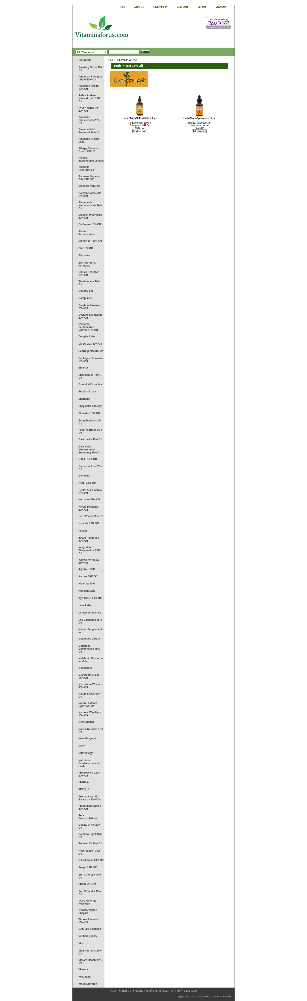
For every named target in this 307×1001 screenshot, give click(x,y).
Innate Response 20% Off (88, 539)
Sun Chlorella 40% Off (89, 876)
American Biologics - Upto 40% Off (90, 78)
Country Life (86, 290)
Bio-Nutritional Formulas (87, 264)
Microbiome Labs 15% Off (89, 676)
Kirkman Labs (86, 590)
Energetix (84, 398)
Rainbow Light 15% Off (90, 836)
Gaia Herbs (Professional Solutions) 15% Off (89, 449)
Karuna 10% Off (87, 576)
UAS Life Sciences (89, 928)
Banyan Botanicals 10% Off (89, 195)
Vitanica (83, 969)
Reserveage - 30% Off (89, 852)
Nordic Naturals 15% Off (90, 731)
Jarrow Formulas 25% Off (88, 561)
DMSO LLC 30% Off (90, 343)
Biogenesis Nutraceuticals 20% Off (90, 205)
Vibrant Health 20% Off (89, 962)
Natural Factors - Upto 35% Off (88, 705)
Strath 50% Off (87, 884)
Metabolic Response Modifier (90, 660)
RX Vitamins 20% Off (91, 860)
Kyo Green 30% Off (90, 598)
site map (202, 7)
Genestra (84, 475)
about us (138, 7)
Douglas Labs (86, 336)
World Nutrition (87, 983)
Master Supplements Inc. (90, 631)
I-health (83, 530)
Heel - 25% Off (87, 482)
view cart (221, 7)
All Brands (84, 59)
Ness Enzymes (87, 738)
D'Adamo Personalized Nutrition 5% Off (88, 327)
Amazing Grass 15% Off (90, 69)
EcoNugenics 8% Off (90, 351)
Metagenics (85, 667)
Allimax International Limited (91, 159)
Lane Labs (84, 605)
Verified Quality (87, 936)
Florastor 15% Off (89, 413)
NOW (81, 745)
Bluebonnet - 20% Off (89, 283)
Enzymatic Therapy (90, 406)
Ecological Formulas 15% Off (90, 360)
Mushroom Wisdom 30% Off (90, 686)
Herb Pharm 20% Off (90, 516)
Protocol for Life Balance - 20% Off (89, 798)
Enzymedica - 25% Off (89, 376)
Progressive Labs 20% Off (89, 774)
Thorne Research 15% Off (88, 921)
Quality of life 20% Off (89, 826)
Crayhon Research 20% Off (89, 307)
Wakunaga (84, 976)
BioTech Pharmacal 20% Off (90, 216)
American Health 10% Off (88, 87)
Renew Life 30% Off (90, 843)
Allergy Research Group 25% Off (88, 150)
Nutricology (85, 753)
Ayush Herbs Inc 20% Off (88, 109)
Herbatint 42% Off (89, 499)
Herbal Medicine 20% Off (88, 508)
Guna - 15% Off (87, 459)
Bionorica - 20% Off (90, 240)
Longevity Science (89, 612)
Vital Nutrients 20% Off (89, 952)
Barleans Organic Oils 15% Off (89, 178)
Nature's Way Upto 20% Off (89, 714)
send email (182, 7)
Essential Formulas (90, 384)
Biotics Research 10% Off (88, 274)
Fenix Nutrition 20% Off (90, 431)
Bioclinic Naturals (89, 185)
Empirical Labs (87, 391)
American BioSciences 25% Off (89, 120)
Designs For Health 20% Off (90, 316)
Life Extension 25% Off (90, 621)
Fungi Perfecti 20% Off (89, 422)
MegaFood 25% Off (89, 638)
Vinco (81, 943)
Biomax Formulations (86, 233)
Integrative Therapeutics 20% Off (89, 550)
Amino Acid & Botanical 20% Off (89, 131)
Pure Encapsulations (87, 817)
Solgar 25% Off (87, 867)
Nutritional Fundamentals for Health (89, 763)
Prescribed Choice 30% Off (89, 807)
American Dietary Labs (89, 140)
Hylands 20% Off (88, 523)
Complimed (85, 298)
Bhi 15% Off (85, 248)
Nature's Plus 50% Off (89, 695)
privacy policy (160, 7)
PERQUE (83, 789)
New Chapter (86, 721)
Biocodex (84, 255)
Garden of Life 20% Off (90, 468)
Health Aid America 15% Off (90, 492)
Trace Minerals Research (87, 902)
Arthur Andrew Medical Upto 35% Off (89, 98)
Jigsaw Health (87, 569)
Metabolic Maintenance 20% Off (89, 648)
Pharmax (83, 782)
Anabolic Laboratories (86, 169)
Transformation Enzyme (87, 912)
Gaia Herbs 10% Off (90, 439)
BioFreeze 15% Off (89, 224)
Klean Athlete (86, 583)
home (122, 7)
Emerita (83, 367)
